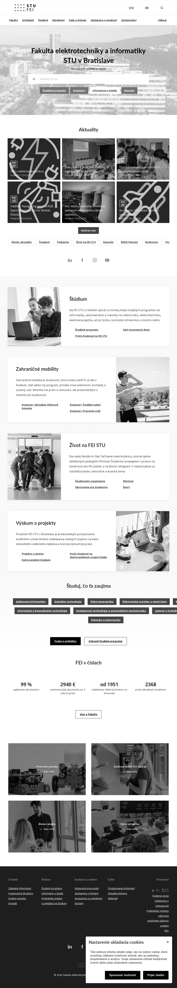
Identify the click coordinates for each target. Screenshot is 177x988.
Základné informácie (19, 888)
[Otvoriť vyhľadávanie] (161, 7)
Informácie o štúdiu (105, 90)
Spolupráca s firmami (86, 893)
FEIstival (128, 481)
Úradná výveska (17, 898)
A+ (158, 890)
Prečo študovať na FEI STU (91, 336)
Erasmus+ (79, 90)
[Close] (167, 942)
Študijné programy (54, 90)
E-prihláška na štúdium (54, 903)
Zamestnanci (128, 20)
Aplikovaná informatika (30, 601)
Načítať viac (88, 230)
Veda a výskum (77, 20)
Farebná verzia (160, 895)
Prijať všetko (155, 975)
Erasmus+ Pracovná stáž (85, 411)
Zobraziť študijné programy (105, 641)
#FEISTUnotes (129, 242)
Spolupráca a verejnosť (104, 20)
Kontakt (129, 90)
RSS (166, 930)
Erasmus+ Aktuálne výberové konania (40, 406)
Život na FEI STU (86, 242)
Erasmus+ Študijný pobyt (85, 404)
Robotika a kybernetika (105, 620)
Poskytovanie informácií (121, 888)
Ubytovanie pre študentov (91, 487)
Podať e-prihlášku (65, 641)
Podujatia (63, 242)
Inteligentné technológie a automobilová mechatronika (111, 610)
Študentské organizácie (90, 481)
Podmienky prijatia (51, 898)
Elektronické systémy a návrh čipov (145, 601)
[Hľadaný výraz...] (88, 79)
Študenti (43, 20)
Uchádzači (28, 20)
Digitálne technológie (68, 601)
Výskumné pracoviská (87, 888)
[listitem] (88, 242)
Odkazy (162, 20)
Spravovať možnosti (122, 975)
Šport (126, 487)
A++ (165, 889)
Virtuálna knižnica (117, 893)
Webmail (113, 898)
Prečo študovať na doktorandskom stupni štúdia (88, 555)
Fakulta (13, 20)
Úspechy (108, 242)
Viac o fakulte (88, 714)
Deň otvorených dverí (136, 329)
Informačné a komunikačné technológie (42, 610)
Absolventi (58, 20)
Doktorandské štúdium (36, 560)
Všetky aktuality (21, 242)
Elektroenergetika (102, 601)
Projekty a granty (33, 553)
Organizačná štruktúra (20, 893)
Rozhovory (151, 242)
